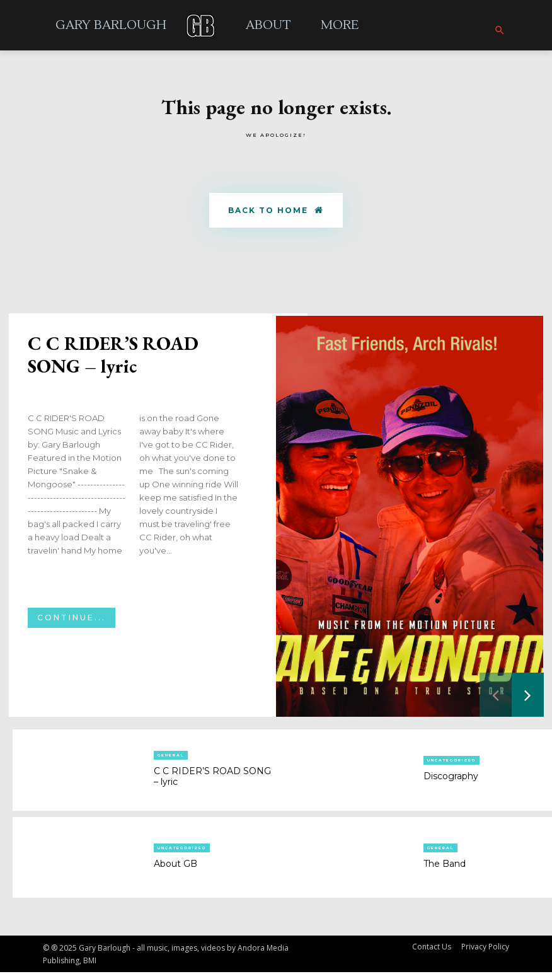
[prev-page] (496, 697)
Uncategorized (451, 762)
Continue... (71, 619)
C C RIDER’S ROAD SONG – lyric (113, 356)
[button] (499, 31)
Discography (450, 778)
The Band (444, 865)
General (171, 757)
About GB (175, 865)
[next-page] (528, 697)
